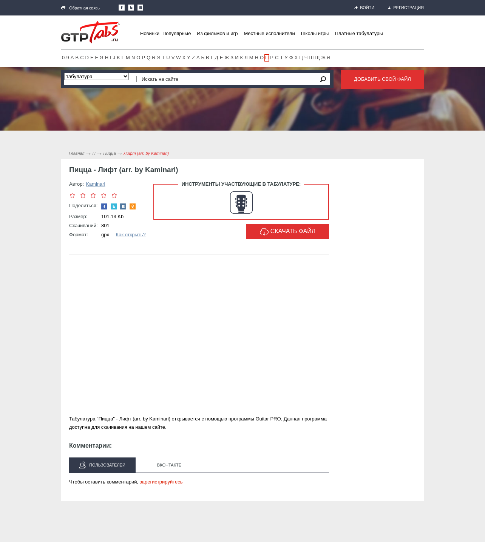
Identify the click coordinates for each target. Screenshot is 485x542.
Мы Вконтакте (140, 8)
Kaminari (95, 184)
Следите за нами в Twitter (131, 8)
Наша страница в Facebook (122, 8)
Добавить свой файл (382, 79)
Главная (77, 153)
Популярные (176, 33)
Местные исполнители (269, 33)
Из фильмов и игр (217, 33)
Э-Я (325, 57)
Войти (364, 7)
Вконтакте (169, 465)
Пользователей (102, 465)
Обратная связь (80, 8)
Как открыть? (131, 234)
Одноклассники (133, 206)
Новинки (149, 33)
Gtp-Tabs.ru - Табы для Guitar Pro (90, 32)
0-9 (65, 57)
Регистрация (406, 7)
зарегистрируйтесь (161, 482)
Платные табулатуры (359, 33)
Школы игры (315, 33)
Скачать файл (288, 232)
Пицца (109, 153)
